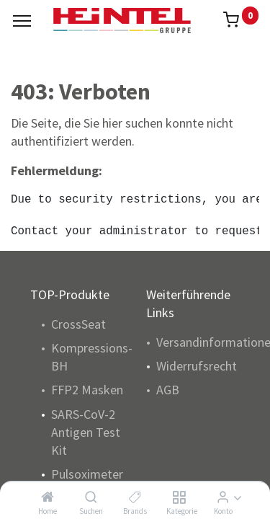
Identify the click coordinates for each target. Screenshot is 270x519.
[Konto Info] (223, 497)
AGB (167, 389)
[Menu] (22, 21)
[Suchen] (91, 497)
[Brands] (135, 497)
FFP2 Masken (87, 389)
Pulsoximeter (87, 474)
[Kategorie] (179, 497)
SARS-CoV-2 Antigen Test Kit (85, 432)
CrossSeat (78, 324)
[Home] (47, 497)
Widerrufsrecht (196, 366)
